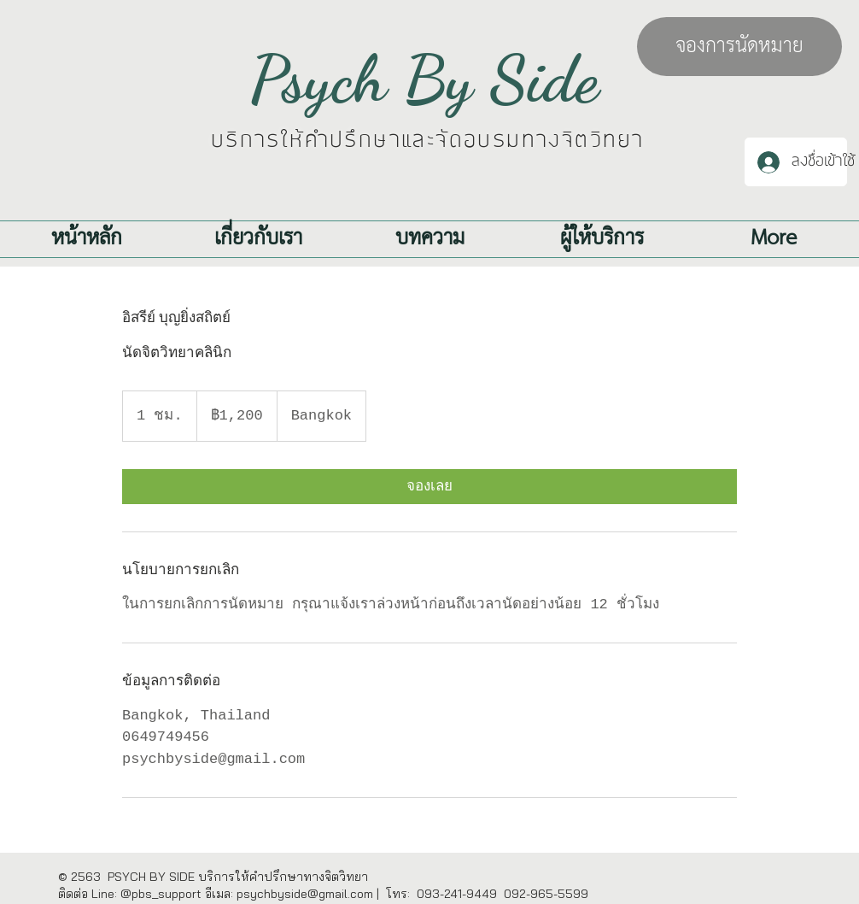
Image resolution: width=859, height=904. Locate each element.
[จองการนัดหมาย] (739, 46)
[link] (429, 486)
